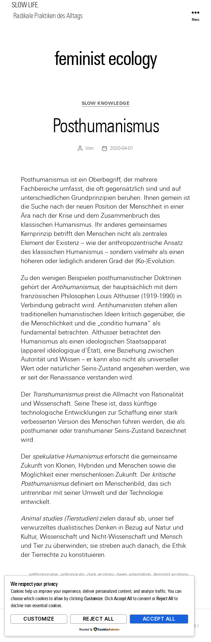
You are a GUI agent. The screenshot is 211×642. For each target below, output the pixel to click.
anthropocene (43, 574)
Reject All (98, 619)
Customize (38, 619)
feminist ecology (171, 574)
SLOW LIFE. (25, 4)
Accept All (159, 619)
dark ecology (100, 574)
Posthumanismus (105, 125)
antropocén (72, 574)
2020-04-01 (121, 148)
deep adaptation (133, 574)
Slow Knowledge (106, 103)
